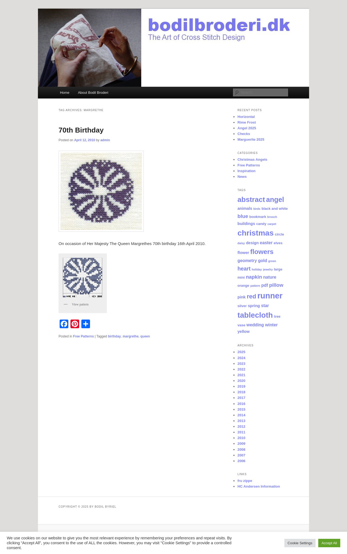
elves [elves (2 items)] (278, 243)
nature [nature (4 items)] (270, 277)
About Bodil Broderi (93, 93)
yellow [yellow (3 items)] (243, 331)
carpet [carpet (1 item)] (272, 224)
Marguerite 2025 (250, 139)
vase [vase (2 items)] (241, 325)
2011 (241, 432)
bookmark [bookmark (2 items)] (257, 217)
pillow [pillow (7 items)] (276, 285)
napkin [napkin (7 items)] (254, 277)
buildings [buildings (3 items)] (246, 223)
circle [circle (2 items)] (279, 234)
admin (105, 140)
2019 (241, 386)
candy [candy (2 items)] (261, 224)
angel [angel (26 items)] (275, 199)
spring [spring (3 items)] (254, 306)
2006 (241, 461)
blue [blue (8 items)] (242, 216)
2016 (241, 404)
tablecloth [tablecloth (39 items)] (255, 315)
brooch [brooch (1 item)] (272, 216)
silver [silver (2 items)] (242, 306)
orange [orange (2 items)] (243, 286)
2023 (241, 364)
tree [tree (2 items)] (277, 316)
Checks (243, 134)
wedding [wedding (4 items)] (255, 325)
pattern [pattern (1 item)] (255, 285)
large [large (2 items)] (278, 269)
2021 (241, 375)
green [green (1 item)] (272, 261)
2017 (241, 398)
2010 (241, 438)
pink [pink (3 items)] (241, 297)
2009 (241, 444)
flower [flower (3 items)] (243, 252)
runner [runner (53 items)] (269, 295)
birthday (114, 336)
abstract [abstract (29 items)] (251, 199)
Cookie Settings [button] (300, 543)
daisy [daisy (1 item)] (241, 243)
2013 (241, 421)
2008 (241, 449)
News (242, 177)
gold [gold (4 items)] (262, 260)
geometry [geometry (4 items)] (247, 260)
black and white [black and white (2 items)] (275, 209)
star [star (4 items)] (265, 305)
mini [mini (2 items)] (241, 277)
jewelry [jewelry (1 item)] (268, 269)
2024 (241, 358)
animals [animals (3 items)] (244, 208)
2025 (241, 352)
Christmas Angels (252, 159)
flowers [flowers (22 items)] (262, 251)
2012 (241, 426)
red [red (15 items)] (251, 296)
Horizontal (246, 117)
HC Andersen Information (258, 486)
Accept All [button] (329, 543)
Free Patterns (83, 336)
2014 (241, 415)
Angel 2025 (246, 128)
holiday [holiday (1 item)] (257, 269)
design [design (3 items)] (252, 243)
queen (145, 336)
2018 (241, 392)
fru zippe (244, 481)
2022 (241, 369)
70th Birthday (81, 130)
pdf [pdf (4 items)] (264, 285)
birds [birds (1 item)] (256, 208)
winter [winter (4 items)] (271, 325)
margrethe (131, 336)
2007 (241, 455)
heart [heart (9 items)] (243, 269)
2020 (241, 381)
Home (64, 93)
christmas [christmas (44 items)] (255, 232)
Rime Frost (246, 122)
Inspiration (246, 171)
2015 (241, 409)
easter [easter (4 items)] (266, 242)
